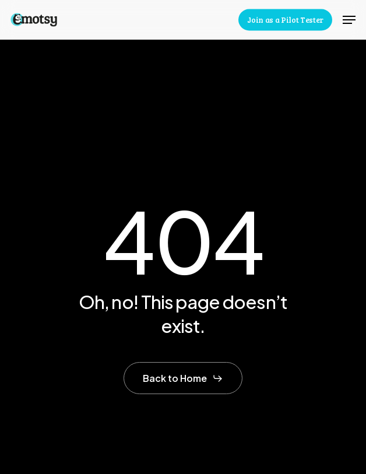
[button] (349, 20)
